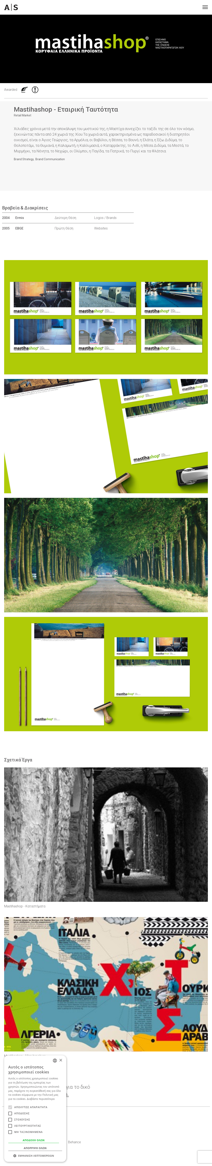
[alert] (35, 1108)
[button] (35, 1156)
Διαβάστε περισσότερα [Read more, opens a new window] (41, 1099)
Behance (74, 1142)
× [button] (60, 1060)
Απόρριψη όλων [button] (35, 1148)
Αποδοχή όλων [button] (34, 1140)
